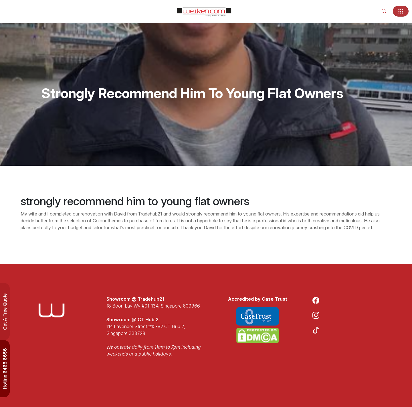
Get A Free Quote (5, 311)
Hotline (5, 368)
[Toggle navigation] (401, 11)
